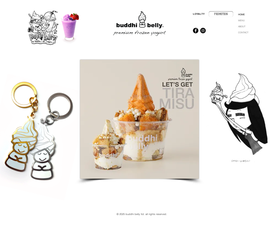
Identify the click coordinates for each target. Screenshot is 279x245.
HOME (241, 14)
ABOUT (241, 26)
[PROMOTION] (221, 14)
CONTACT (243, 32)
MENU (241, 20)
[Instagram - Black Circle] (203, 30)
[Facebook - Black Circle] (195, 30)
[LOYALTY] (199, 14)
